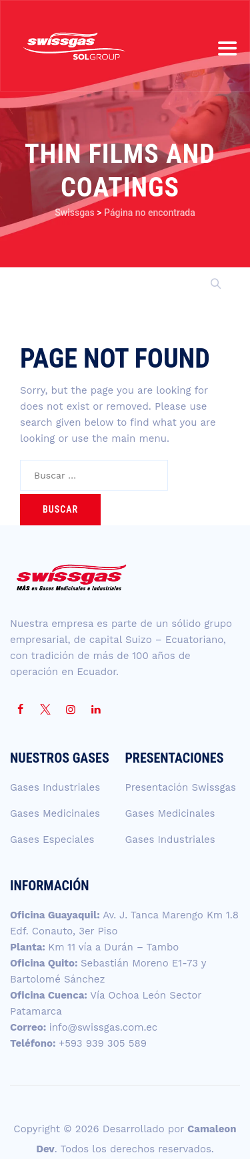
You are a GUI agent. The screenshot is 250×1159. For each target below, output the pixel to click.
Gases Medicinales (55, 813)
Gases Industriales (55, 787)
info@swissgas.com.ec (103, 1027)
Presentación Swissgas (180, 787)
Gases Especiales (52, 839)
